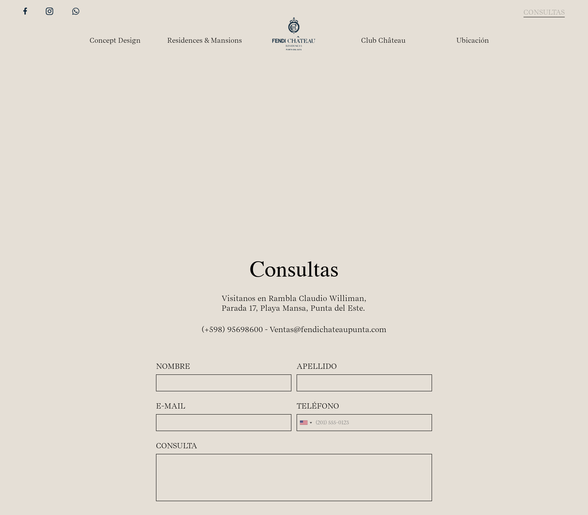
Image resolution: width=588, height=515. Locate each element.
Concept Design (115, 40)
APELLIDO (317, 366)
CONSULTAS (544, 12)
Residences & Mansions (204, 40)
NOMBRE (173, 366)
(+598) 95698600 (232, 329)
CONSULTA (176, 445)
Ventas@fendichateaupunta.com (328, 329)
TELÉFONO (318, 405)
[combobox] (305, 423)
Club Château (383, 40)
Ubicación (472, 40)
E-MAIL (170, 405)
